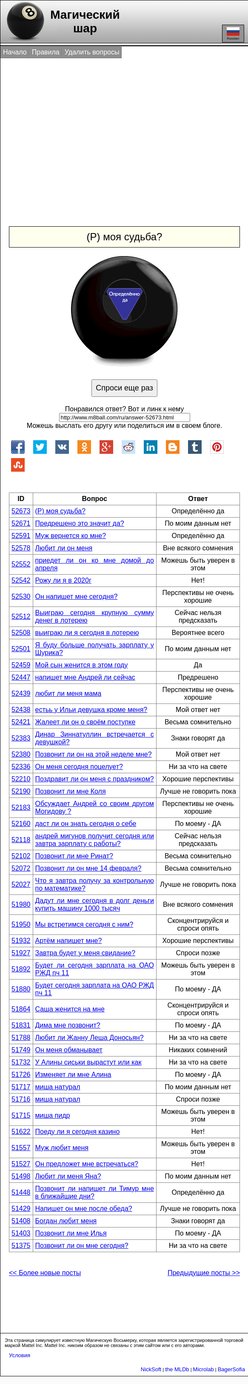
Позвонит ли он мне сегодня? (81, 1245)
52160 (21, 823)
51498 (21, 1176)
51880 (21, 989)
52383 (21, 738)
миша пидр (52, 1115)
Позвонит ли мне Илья (71, 1233)
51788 (21, 1037)
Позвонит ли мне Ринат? (74, 856)
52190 (21, 791)
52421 (21, 722)
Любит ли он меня (64, 548)
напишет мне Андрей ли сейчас (85, 677)
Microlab (203, 1369)
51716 (21, 1099)
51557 (21, 1147)
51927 (21, 953)
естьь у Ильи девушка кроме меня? (91, 709)
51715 (21, 1115)
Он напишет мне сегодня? (76, 596)
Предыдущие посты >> (204, 1272)
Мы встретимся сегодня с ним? (84, 924)
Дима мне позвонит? (67, 1025)
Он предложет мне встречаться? (86, 1164)
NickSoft (151, 1369)
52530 (21, 596)
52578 (21, 548)
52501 (21, 648)
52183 (21, 807)
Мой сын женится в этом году (81, 665)
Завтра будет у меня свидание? (85, 953)
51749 (21, 1050)
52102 (21, 856)
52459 (21, 665)
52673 (21, 511)
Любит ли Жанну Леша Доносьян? (89, 1037)
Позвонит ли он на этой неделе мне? (93, 754)
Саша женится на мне (70, 1009)
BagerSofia (231, 1369)
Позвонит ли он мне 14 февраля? (88, 868)
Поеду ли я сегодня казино (77, 1131)
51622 (21, 1131)
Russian (233, 33)
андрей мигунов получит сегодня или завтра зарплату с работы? (94, 839)
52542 (21, 580)
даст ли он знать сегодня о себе (86, 823)
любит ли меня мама (68, 693)
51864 (21, 1009)
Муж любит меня (61, 1147)
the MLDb (177, 1369)
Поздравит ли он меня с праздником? (94, 779)
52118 (21, 839)
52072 (21, 868)
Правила (46, 52)
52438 (21, 709)
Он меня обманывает (69, 1050)
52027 (21, 884)
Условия (19, 1355)
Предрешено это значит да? (79, 523)
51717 (21, 1087)
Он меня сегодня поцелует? (79, 766)
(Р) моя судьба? (60, 511)
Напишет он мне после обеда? (83, 1208)
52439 (21, 693)
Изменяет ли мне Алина (73, 1074)
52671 (21, 523)
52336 (21, 766)
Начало (15, 52)
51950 (21, 924)
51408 (21, 1221)
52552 (21, 564)
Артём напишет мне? (68, 940)
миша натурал (57, 1087)
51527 (21, 1164)
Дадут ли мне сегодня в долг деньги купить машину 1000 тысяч (94, 904)
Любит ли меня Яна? (68, 1176)
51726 (21, 1074)
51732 (21, 1062)
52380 (21, 754)
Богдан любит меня (66, 1221)
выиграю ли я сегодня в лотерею (87, 632)
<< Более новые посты (45, 1272)
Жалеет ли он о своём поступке (85, 722)
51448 (21, 1192)
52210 (21, 779)
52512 (21, 616)
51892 (21, 969)
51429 (21, 1208)
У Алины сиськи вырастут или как (88, 1062)
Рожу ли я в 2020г (63, 580)
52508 (21, 632)
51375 (21, 1245)
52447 (21, 677)
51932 (21, 940)
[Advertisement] (125, 133)
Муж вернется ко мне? (70, 535)
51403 (21, 1233)
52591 (21, 535)
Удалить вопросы (92, 52)
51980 (21, 904)
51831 (21, 1025)
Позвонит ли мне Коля (70, 791)
